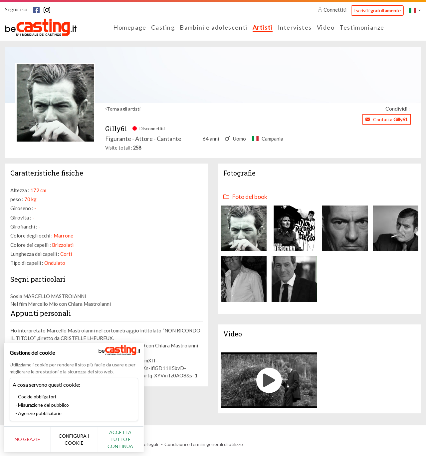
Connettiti (332, 10)
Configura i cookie (74, 439)
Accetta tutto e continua (120, 439)
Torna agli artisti (123, 109)
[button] (415, 10)
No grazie (27, 439)
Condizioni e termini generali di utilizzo (203, 444)
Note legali (147, 444)
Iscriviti (377, 10)
